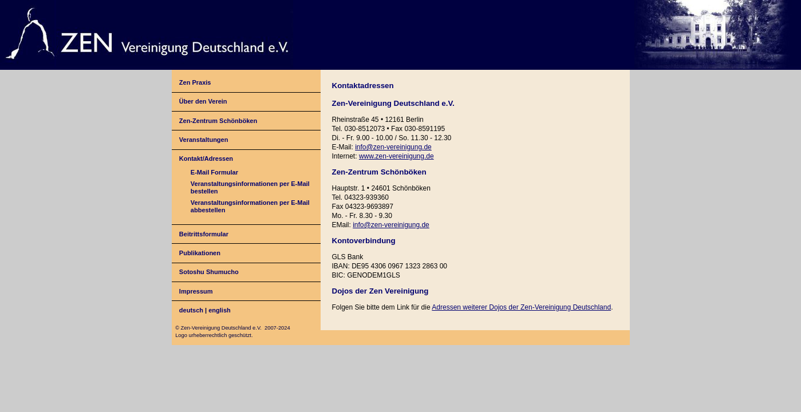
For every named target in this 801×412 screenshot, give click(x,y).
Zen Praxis (195, 82)
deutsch (191, 310)
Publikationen (199, 252)
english (219, 310)
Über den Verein (203, 101)
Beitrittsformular (203, 234)
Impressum (196, 291)
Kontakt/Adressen (206, 158)
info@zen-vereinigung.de (393, 147)
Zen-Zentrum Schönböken (218, 120)
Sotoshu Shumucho (209, 271)
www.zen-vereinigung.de (396, 156)
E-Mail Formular (214, 172)
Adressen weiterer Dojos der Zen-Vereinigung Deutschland (521, 307)
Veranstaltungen (203, 139)
